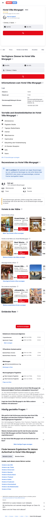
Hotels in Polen (6, 489)
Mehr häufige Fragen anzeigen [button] (23, 444)
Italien (16, 516)
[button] (3, 3)
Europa (11, 516)
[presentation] (12, 59)
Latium (21, 516)
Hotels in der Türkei (8, 467)
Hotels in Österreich (8, 470)
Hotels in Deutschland (9, 474)
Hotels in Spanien (7, 472)
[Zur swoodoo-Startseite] (11, 2)
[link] (13, 233)
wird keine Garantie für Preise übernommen (14, 498)
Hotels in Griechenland (9, 484)
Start (6, 516)
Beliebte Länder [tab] (7, 456)
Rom (27, 516)
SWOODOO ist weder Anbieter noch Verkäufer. (24, 503)
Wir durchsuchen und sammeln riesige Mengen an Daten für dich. (24, 506)
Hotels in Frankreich (8, 482)
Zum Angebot (22, 229)
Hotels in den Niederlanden (10, 486)
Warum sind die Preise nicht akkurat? (24, 509)
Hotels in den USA (7, 465)
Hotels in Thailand (7, 477)
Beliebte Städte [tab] (19, 456)
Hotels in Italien (6, 479)
